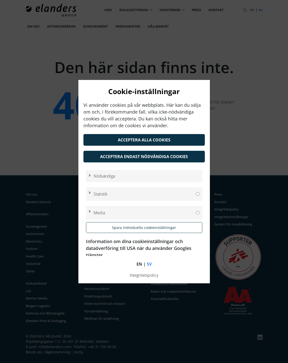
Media (99, 213)
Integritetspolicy (144, 275)
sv (149, 264)
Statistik (100, 194)
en (139, 264)
